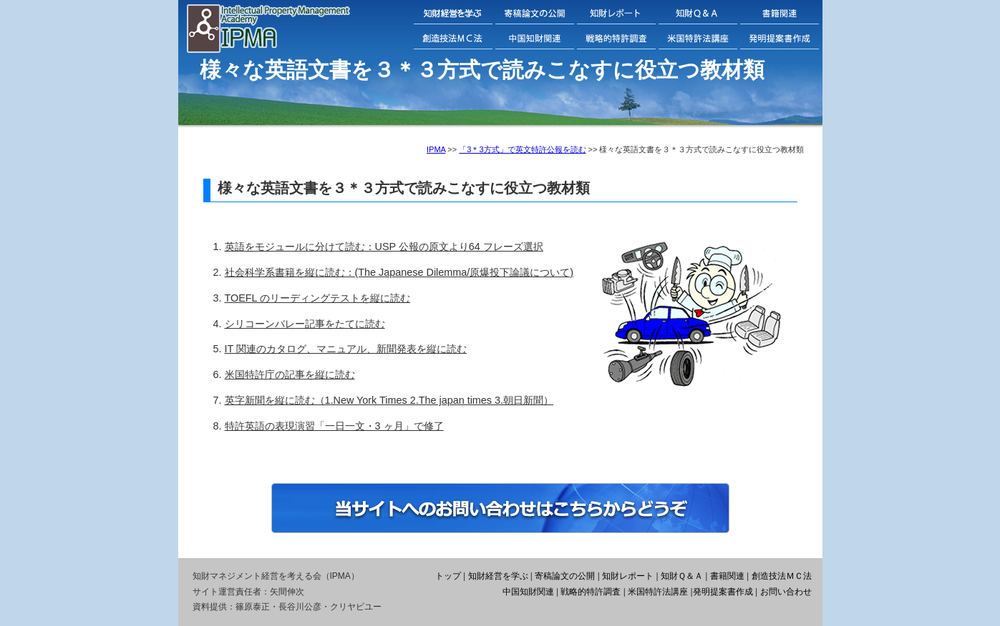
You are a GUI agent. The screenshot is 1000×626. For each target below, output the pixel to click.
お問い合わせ (786, 592)
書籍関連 (727, 576)
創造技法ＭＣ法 (782, 576)
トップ (448, 576)
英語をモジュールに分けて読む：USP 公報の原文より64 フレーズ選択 (384, 246)
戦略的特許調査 (590, 592)
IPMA (436, 149)
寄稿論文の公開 (565, 576)
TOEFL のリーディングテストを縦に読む (318, 298)
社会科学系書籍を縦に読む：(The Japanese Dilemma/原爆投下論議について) (399, 272)
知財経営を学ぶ (498, 576)
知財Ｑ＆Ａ (682, 576)
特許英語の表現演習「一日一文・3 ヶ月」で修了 (334, 426)
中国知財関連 (528, 592)
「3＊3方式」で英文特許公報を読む (522, 149)
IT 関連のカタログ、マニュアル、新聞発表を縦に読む (346, 348)
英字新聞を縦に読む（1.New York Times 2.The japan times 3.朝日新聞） (389, 400)
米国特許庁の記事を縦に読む (290, 374)
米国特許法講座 (658, 592)
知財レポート (628, 576)
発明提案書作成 (723, 592)
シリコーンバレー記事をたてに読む (305, 323)
